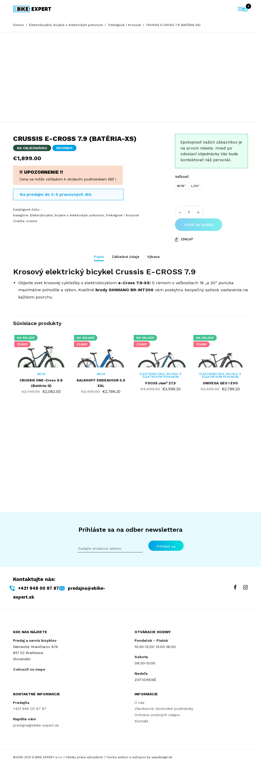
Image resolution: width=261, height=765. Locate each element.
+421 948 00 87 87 (46, 588)
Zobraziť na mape (29, 669)
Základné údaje (125, 310)
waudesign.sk (161, 757)
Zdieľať (184, 293)
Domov (18, 25)
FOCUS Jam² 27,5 (161, 462)
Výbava (153, 310)
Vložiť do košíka (198, 278)
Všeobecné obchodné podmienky (164, 708)
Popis (99, 310)
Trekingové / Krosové (124, 25)
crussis (31, 274)
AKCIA (39, 453)
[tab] (103, 312)
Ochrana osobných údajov (157, 715)
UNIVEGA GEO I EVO (222, 462)
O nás (139, 702)
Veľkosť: (182, 230)
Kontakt (141, 721)
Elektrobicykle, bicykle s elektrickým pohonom (66, 25)
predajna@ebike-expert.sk (36, 725)
